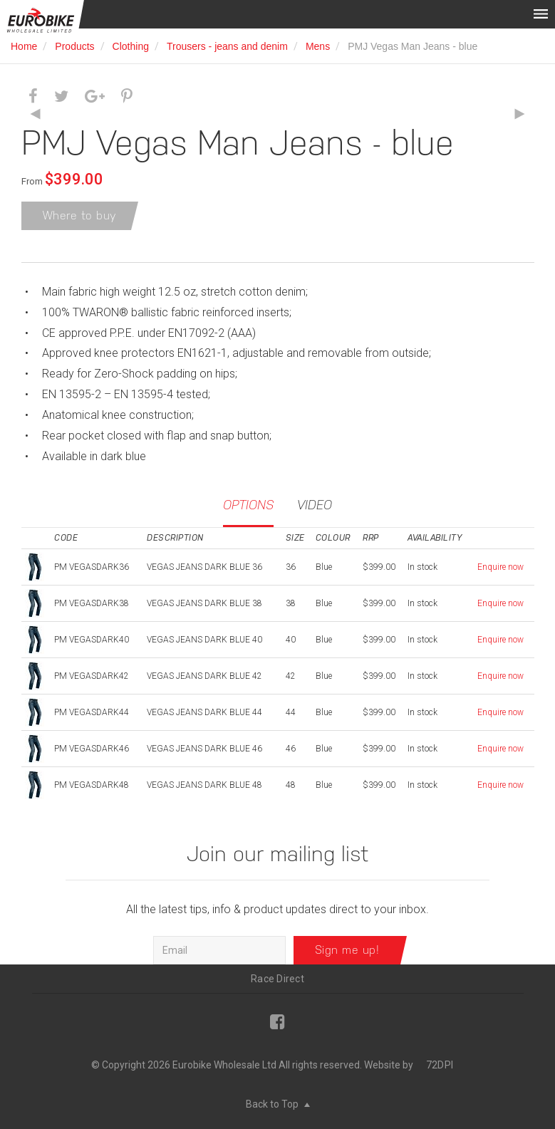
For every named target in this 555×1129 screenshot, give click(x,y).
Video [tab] (314, 504)
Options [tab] (248, 504)
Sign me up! (347, 950)
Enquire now (500, 567)
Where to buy (80, 215)
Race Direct (277, 978)
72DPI (439, 1065)
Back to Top (278, 1104)
